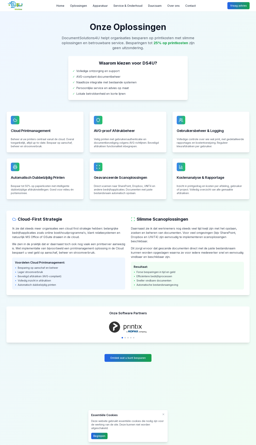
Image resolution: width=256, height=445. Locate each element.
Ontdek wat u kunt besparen (128, 357)
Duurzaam (155, 5)
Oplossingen (78, 5)
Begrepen (99, 435)
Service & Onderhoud (127, 5)
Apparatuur (100, 5)
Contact (190, 5)
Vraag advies (238, 5)
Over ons (173, 5)
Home (60, 5)
